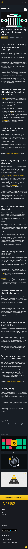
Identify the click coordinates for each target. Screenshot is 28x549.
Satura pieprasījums (6, 522)
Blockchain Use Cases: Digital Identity (14, 381)
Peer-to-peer (3, 278)
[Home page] (5, 2)
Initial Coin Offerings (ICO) (6, 175)
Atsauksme (4, 525)
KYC (23, 371)
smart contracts (12, 112)
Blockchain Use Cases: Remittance (13, 153)
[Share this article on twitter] (1, 424)
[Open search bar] (22, 2)
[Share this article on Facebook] (8, 424)
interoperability (5, 120)
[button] (25, 2)
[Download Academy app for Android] (13, 530)
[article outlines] (25, 9)
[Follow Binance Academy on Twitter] (4, 535)
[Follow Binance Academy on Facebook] (2, 535)
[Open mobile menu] (25, 2)
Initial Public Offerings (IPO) (15, 185)
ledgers (11, 107)
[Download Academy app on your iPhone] (5, 530)
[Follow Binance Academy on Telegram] (6, 535)
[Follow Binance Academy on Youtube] (8, 535)
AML (25, 371)
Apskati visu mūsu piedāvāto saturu (14, 497)
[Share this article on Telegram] (15, 424)
